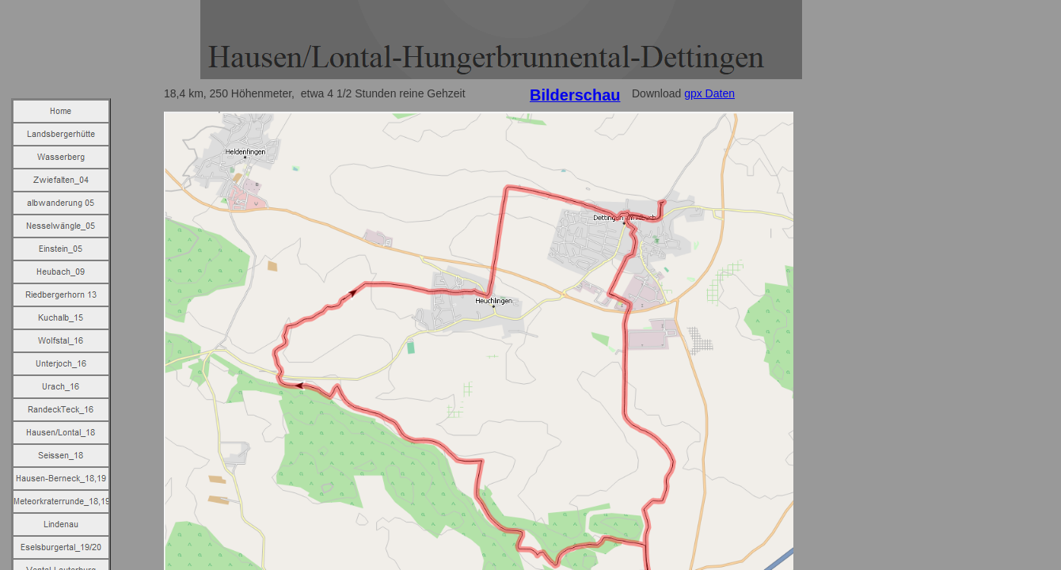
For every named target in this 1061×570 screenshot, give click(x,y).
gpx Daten (709, 93)
